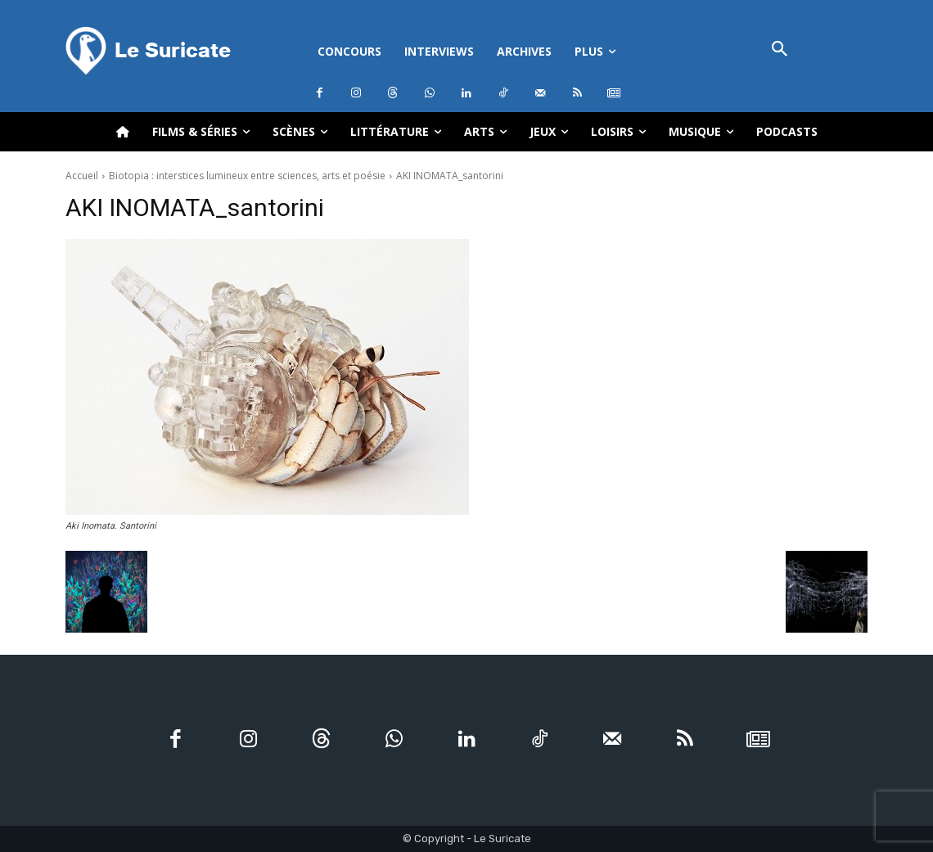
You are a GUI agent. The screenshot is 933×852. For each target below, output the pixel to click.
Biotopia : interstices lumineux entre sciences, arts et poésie (247, 176)
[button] (780, 50)
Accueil (81, 176)
